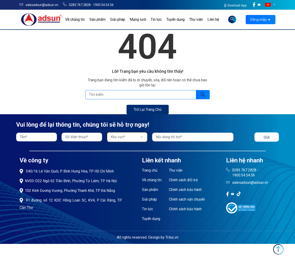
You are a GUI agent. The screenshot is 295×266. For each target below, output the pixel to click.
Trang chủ (149, 170)
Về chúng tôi (75, 19)
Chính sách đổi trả (183, 180)
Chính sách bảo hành (185, 189)
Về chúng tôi (152, 180)
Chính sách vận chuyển (187, 199)
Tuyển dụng (175, 19)
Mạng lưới (138, 19)
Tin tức (156, 19)
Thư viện (196, 19)
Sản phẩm (97, 19)
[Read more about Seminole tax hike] (232, 19)
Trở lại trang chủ (148, 109)
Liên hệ (213, 19)
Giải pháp (117, 19)
